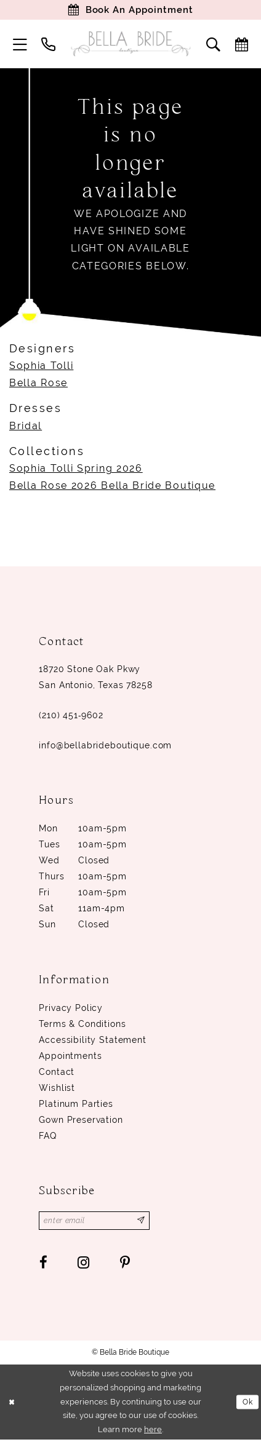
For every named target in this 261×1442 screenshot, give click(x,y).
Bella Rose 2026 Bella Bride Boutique (112, 487)
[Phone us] (48, 45)
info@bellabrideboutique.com (105, 746)
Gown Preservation (80, 1121)
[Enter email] (97, 1222)
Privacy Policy (71, 1009)
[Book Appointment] (130, 10)
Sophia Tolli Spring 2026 (76, 469)
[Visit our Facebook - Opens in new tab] (43, 1264)
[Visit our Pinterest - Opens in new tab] (124, 1264)
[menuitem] (20, 45)
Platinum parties (76, 1105)
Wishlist (57, 1089)
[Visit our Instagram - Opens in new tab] (84, 1264)
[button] (20, 45)
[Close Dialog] (12, 1404)
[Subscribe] (146, 1222)
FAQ (48, 1137)
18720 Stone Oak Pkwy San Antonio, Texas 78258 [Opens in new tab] (95, 678)
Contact (56, 1073)
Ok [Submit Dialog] (247, 1404)
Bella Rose (38, 384)
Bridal (25, 427)
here (153, 1431)
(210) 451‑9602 (71, 716)
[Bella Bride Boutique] (130, 45)
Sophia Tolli (41, 367)
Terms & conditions (82, 1025)
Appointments (70, 1057)
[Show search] (213, 45)
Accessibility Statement (93, 1041)
